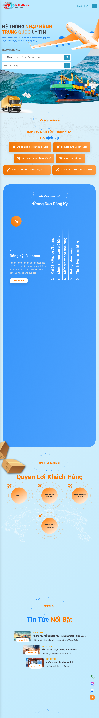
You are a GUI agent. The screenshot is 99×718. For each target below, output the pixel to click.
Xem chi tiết (19, 281)
